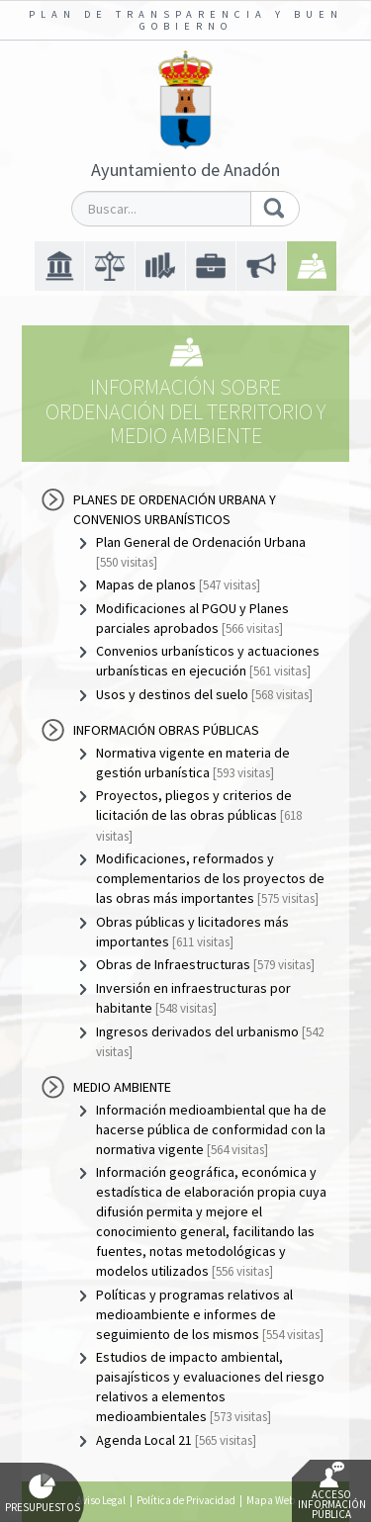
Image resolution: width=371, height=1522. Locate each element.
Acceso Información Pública (332, 1491)
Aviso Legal (101, 1500)
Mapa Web (270, 1500)
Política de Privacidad (186, 1500)
